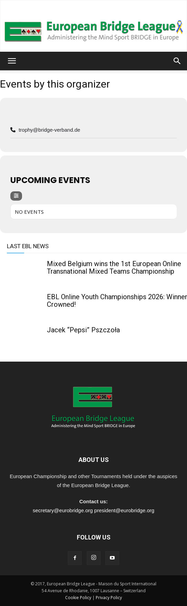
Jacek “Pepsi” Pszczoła (83, 330)
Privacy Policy (109, 597)
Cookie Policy (78, 597)
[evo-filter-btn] (16, 196)
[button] (12, 61)
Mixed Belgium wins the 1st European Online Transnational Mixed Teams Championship (114, 267)
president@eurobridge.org (124, 510)
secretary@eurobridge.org (63, 510)
